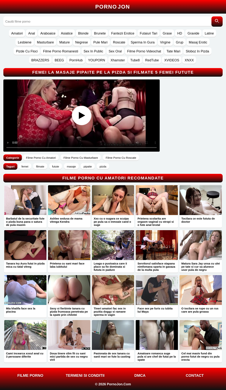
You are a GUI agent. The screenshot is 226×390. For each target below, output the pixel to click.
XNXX (189, 60)
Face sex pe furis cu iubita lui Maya (155, 310)
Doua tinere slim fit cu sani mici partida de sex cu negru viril (69, 356)
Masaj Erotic (198, 42)
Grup (179, 42)
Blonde (83, 33)
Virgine (165, 42)
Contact (195, 375)
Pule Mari (100, 42)
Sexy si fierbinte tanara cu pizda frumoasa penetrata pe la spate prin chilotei (69, 311)
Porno (112, 7)
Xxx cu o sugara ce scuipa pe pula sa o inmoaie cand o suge (112, 221)
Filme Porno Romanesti (60, 51)
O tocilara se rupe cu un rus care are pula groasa (199, 310)
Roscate (119, 42)
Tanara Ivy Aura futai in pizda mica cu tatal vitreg (25, 265)
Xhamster (118, 60)
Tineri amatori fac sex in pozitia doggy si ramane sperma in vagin (110, 311)
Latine (209, 33)
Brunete (100, 33)
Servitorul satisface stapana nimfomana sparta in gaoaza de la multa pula (156, 266)
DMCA (139, 375)
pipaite (87, 166)
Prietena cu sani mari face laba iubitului (67, 265)
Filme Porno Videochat (144, 51)
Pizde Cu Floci (27, 51)
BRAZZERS (40, 60)
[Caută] (217, 21)
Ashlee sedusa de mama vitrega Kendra (66, 220)
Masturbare (45, 42)
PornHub (76, 60)
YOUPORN (96, 60)
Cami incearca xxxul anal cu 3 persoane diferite (24, 355)
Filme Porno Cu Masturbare (81, 157)
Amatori (17, 33)
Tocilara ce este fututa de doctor (198, 220)
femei (24, 166)
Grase (167, 33)
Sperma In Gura (143, 42)
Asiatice (67, 33)
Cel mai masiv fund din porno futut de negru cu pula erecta (200, 356)
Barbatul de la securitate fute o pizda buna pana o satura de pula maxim (25, 221)
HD (179, 33)
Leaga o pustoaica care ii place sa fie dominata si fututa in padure (110, 266)
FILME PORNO (30, 375)
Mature (64, 42)
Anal (31, 33)
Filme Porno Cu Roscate (121, 157)
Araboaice (47, 33)
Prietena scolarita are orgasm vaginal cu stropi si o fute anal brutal (155, 221)
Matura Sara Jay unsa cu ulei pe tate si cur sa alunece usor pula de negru (200, 266)
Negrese (81, 42)
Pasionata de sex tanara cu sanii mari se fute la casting (112, 355)
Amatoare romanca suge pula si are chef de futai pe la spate (156, 356)
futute (55, 166)
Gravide (193, 33)
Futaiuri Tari (148, 33)
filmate (40, 166)
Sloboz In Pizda (197, 51)
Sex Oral (115, 51)
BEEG (59, 60)
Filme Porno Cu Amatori (41, 157)
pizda (103, 166)
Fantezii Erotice (122, 33)
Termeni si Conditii (85, 375)
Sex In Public (93, 51)
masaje (71, 166)
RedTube (152, 60)
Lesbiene (24, 42)
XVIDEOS (171, 60)
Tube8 (135, 60)
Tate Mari (173, 51)
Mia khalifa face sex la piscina (20, 310)
